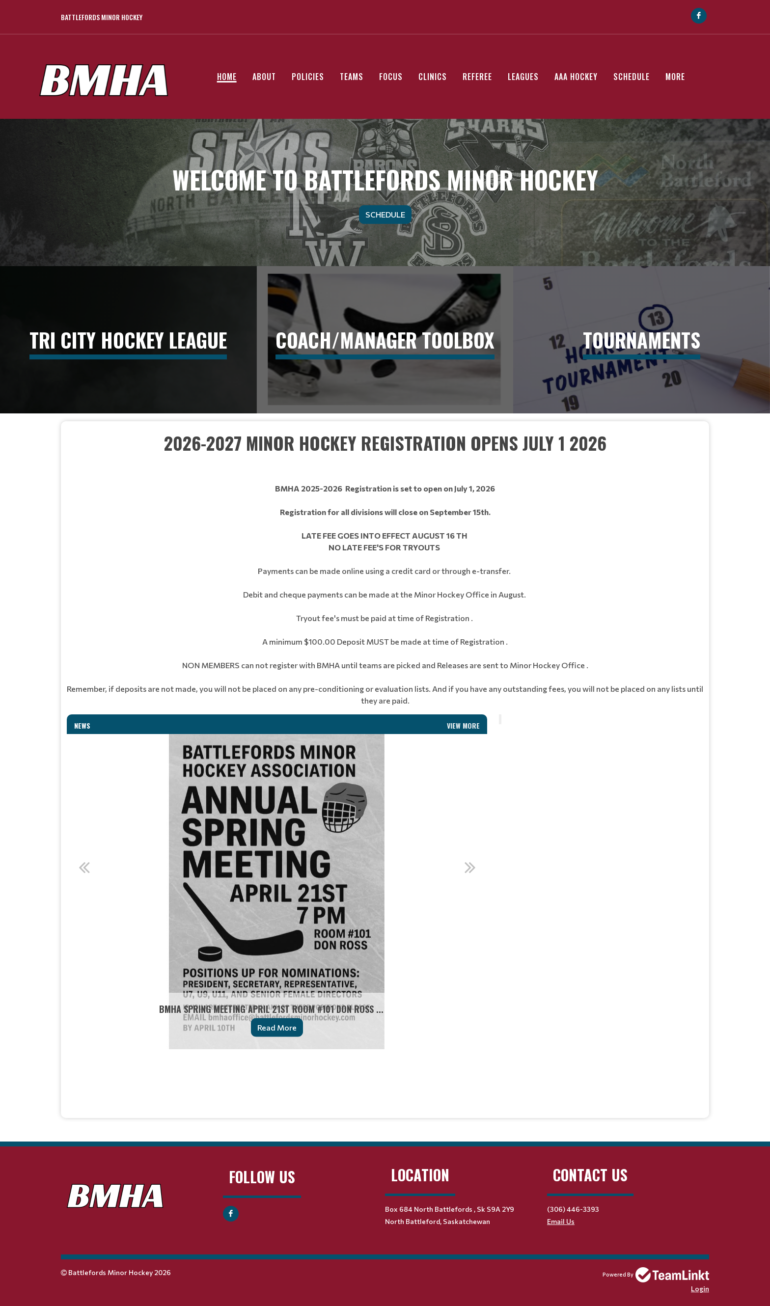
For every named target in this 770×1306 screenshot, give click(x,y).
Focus (391, 76)
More (675, 76)
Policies (308, 76)
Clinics (432, 76)
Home (227, 76)
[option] (277, 891)
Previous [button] (84, 867)
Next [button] (470, 867)
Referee (477, 76)
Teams (351, 76)
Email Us (561, 1221)
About (264, 76)
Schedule (631, 76)
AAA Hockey (576, 76)
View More (463, 725)
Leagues (523, 76)
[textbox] (385, 456)
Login (700, 1288)
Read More (277, 1027)
